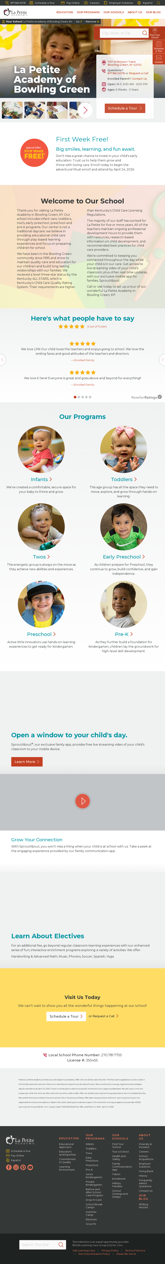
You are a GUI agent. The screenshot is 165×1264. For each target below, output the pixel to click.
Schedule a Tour (42, 3)
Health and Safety (119, 1158)
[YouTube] (30, 1167)
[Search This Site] (42, 1244)
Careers (91, 2)
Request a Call (138, 73)
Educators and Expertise (67, 1153)
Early (124, 557)
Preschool (92, 1165)
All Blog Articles (143, 1206)
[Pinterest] (23, 1167)
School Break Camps (94, 1206)
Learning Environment (67, 1168)
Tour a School (120, 1151)
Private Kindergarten (94, 1183)
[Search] (148, 33)
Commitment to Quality (67, 1161)
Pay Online (70, 2)
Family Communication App (122, 1166)
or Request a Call (102, 1016)
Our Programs (88, 12)
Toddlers (91, 1148)
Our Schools (113, 12)
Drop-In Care (94, 1199)
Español (144, 3)
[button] (75, 397)
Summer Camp (91, 1213)
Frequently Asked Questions (145, 1183)
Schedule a (66, 1016)
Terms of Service (135, 1250)
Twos (89, 1153)
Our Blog (153, 12)
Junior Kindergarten (94, 1176)
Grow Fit (91, 1223)
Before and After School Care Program (94, 1192)
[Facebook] (9, 1167)
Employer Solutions (118, 2)
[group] (12, 110)
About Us (135, 12)
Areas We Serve (126, 1253)
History (143, 1175)
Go (78, 21)
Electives (91, 1219)
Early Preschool (92, 1159)
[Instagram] (16, 1167)
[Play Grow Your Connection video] (82, 801)
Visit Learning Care (83, 1250)
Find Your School (118, 1145)
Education (65, 12)
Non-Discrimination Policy (94, 1253)
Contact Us (139, 78)
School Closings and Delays (120, 1193)
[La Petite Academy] (13, 12)
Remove (91, 21)
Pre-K (89, 1169)
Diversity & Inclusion (145, 1145)
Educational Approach (66, 1145)
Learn (27, 762)
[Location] (127, 33)
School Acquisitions (146, 1158)
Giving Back (146, 1171)
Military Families (117, 1185)
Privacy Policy (110, 1250)
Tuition (116, 1174)
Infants (90, 1144)
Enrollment (119, 1178)
